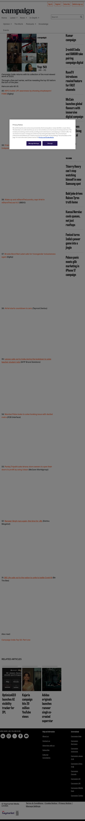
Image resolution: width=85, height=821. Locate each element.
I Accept (50, 143)
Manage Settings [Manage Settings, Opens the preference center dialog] (34, 143)
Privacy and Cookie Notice (46, 137)
